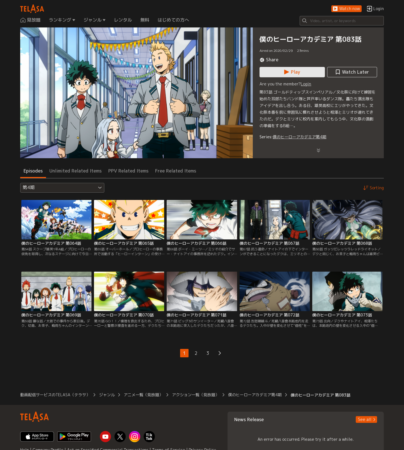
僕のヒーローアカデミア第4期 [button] (255, 394)
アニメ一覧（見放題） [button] (143, 394)
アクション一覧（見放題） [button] (195, 394)
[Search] (342, 20)
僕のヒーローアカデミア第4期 (299, 136)
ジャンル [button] (107, 394)
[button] (346, 8)
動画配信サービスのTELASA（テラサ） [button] (55, 394)
